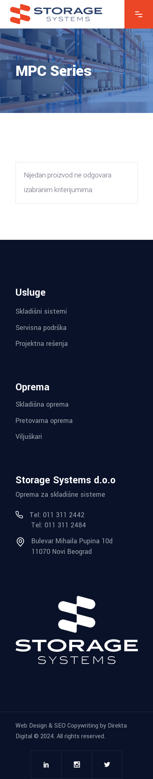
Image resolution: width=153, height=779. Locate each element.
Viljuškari (29, 436)
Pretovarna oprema (44, 420)
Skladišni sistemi (41, 311)
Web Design (31, 725)
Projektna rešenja (42, 343)
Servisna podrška (41, 327)
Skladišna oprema (42, 404)
